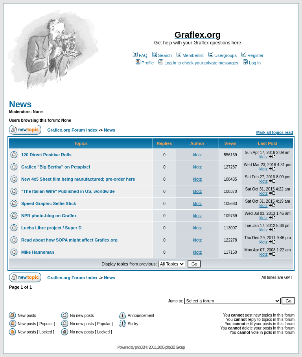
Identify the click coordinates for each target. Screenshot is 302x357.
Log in (252, 62)
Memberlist (190, 55)
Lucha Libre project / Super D (51, 227)
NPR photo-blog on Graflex (49, 215)
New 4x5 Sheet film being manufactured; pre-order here (78, 179)
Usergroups (222, 55)
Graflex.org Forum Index (72, 130)
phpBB (140, 347)
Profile (145, 62)
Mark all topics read (274, 132)
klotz (197, 154)
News (20, 104)
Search (162, 55)
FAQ (140, 55)
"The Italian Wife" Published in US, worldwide (68, 191)
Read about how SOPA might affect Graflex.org (69, 240)
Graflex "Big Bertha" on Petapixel (55, 167)
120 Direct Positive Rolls (46, 154)
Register (252, 55)
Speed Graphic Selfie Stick (48, 203)
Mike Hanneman (37, 252)
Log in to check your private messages (198, 62)
